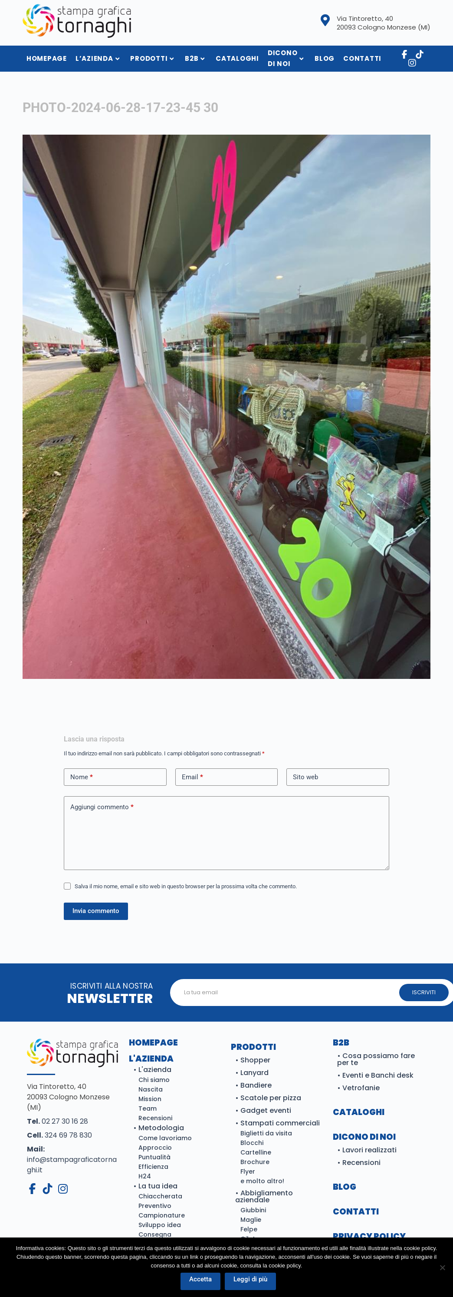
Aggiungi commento (102, 807)
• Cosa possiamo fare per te (376, 1059)
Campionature (161, 1215)
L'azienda (151, 1059)
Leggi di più (251, 1280)
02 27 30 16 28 (57, 1121)
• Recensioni (359, 1163)
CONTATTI (356, 1212)
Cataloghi (237, 58)
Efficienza (153, 1166)
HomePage (46, 58)
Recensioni (155, 1118)
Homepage (153, 1043)
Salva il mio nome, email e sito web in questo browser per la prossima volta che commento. (186, 886)
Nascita (150, 1089)
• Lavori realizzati (367, 1150)
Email (192, 777)
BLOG (344, 1187)
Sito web (305, 777)
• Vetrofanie (358, 1088)
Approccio (155, 1147)
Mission (149, 1099)
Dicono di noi (286, 58)
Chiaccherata (160, 1196)
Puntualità (154, 1157)
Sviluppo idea (159, 1225)
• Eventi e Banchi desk (375, 1075)
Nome (81, 777)
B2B (195, 58)
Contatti (362, 58)
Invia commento (95, 911)
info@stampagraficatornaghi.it (72, 1159)
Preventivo (154, 1205)
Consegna (154, 1234)
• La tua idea (155, 1186)
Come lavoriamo (165, 1138)
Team (147, 1108)
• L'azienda (152, 1070)
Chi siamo (154, 1079)
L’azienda (98, 58)
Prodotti (152, 58)
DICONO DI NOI (364, 1137)
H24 (144, 1176)
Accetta (201, 1280)
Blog (325, 58)
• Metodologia (158, 1128)
